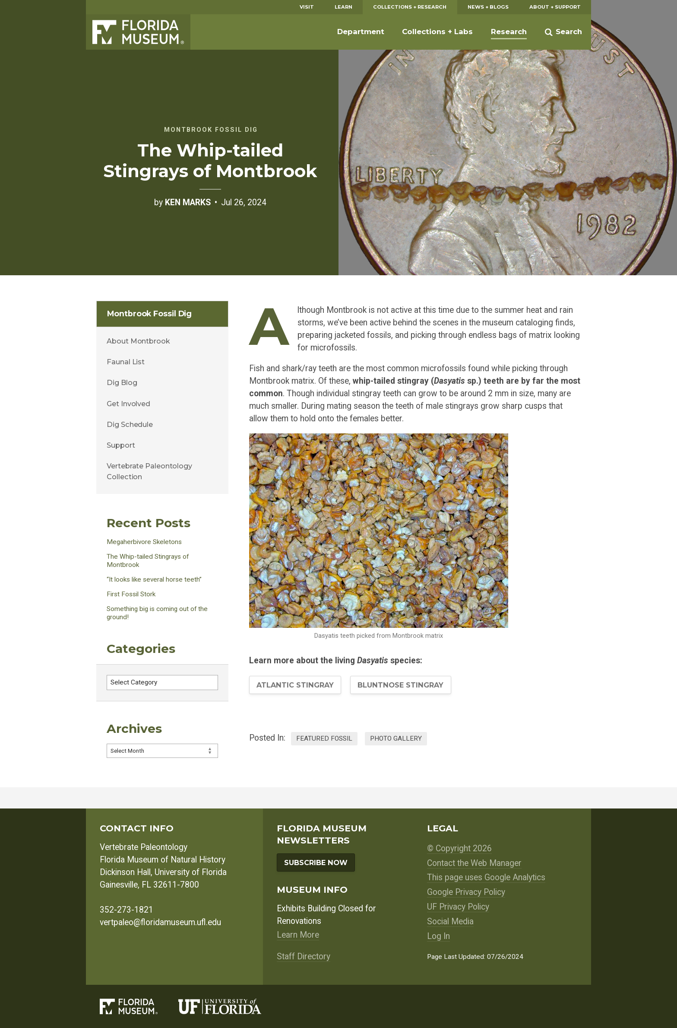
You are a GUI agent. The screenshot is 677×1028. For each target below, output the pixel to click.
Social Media (450, 921)
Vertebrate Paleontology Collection (149, 471)
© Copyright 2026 (459, 848)
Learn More (298, 935)
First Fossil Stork (131, 594)
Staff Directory (303, 956)
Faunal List (126, 361)
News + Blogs (488, 7)
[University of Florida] (230, 1006)
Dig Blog (122, 382)
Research (509, 31)
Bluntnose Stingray (400, 685)
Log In (438, 936)
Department (360, 31)
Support (121, 445)
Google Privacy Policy (466, 892)
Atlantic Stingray (295, 685)
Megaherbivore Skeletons (144, 542)
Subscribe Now (316, 862)
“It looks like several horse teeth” (154, 579)
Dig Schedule (130, 424)
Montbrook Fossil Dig (149, 313)
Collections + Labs (437, 31)
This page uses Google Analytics (486, 877)
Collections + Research (409, 7)
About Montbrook (138, 341)
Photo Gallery (396, 738)
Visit (307, 7)
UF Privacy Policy (458, 907)
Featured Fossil (324, 738)
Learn (343, 7)
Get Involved (128, 403)
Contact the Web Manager (474, 863)
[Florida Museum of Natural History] (139, 1006)
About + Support (555, 7)
